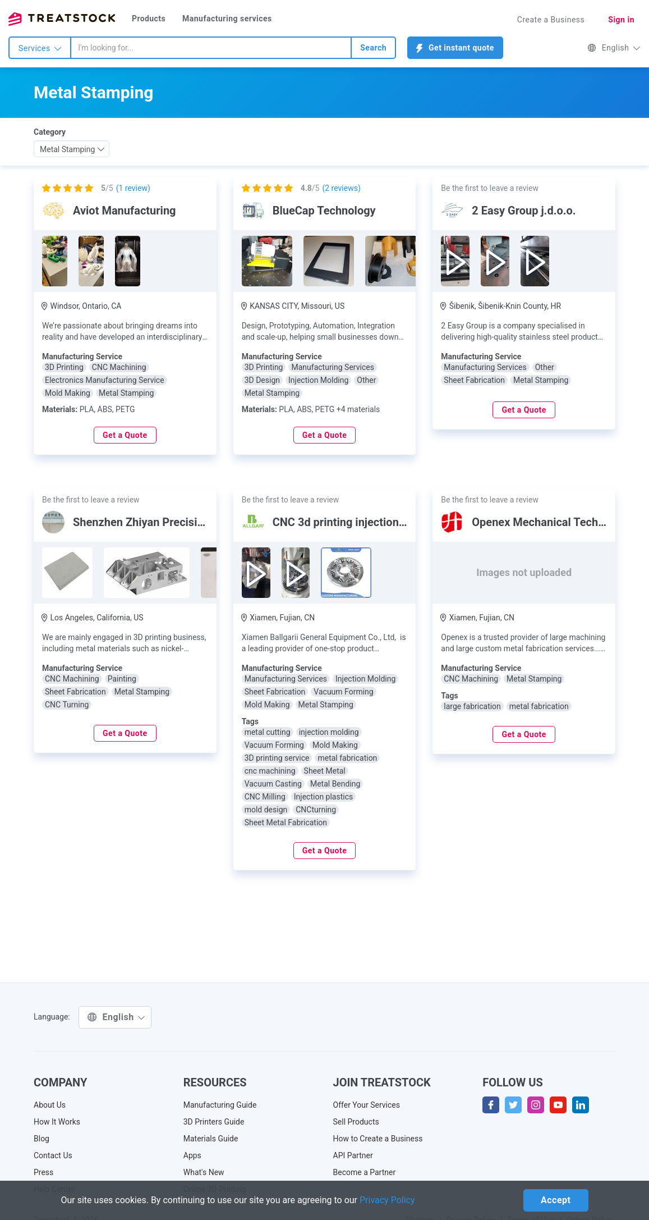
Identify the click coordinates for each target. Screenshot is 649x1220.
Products (148, 18)
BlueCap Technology (324, 210)
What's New (203, 1172)
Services (40, 48)
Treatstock (61, 19)
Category (50, 131)
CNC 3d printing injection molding (358, 522)
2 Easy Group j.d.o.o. (524, 210)
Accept (555, 1200)
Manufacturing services (227, 18)
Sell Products (356, 1121)
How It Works (57, 1121)
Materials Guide (210, 1138)
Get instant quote (455, 48)
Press (43, 1172)
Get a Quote (125, 435)
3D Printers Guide (214, 1121)
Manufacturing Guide (220, 1104)
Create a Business (551, 19)
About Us (50, 1104)
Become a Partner (364, 1172)
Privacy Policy (387, 1200)
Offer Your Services (367, 1104)
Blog (41, 1138)
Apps (192, 1155)
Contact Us (53, 1155)
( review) (133, 188)
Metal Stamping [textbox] (67, 149)
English (614, 47)
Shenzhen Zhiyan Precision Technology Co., (183, 522)
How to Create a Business (378, 1138)
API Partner (353, 1155)
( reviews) (341, 188)
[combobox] (211, 48)
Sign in (621, 19)
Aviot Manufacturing (124, 210)
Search (373, 47)
